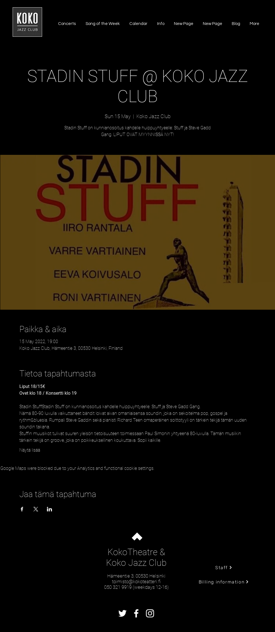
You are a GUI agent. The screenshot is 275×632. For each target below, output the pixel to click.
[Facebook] (136, 613)
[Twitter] (122, 613)
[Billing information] (223, 581)
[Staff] (223, 567)
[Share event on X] (35, 509)
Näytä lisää (29, 450)
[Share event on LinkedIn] (49, 509)
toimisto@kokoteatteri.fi (136, 581)
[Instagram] (150, 613)
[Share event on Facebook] (22, 509)
